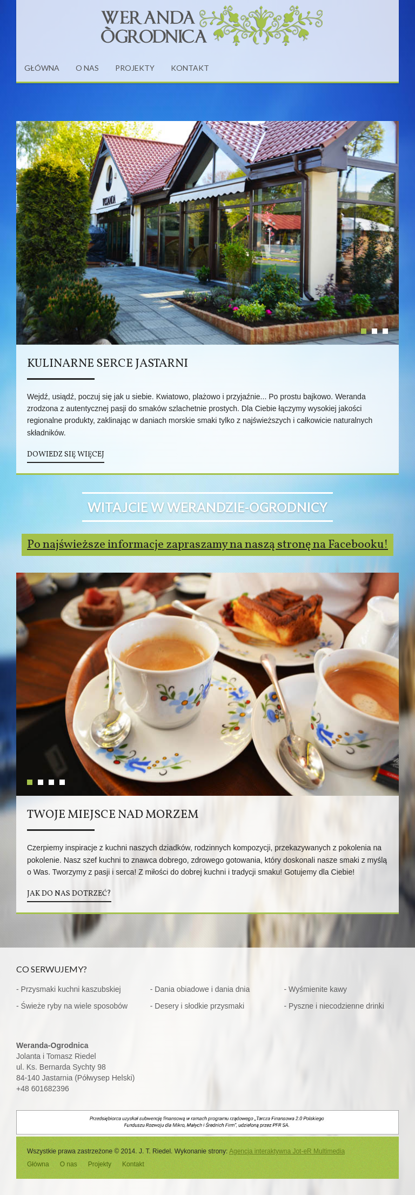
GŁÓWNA (41, 67)
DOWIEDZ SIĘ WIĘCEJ (65, 454)
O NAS (87, 67)
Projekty (99, 1164)
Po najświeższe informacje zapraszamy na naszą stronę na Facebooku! (207, 544)
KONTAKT (190, 67)
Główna (38, 1164)
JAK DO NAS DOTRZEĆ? (69, 894)
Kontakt (133, 1164)
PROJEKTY (135, 67)
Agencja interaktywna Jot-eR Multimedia (287, 1151)
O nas (68, 1164)
